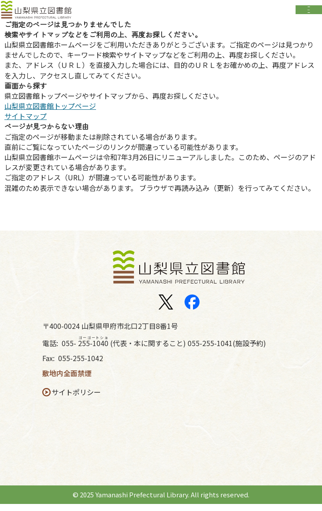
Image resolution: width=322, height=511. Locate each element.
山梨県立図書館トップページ (50, 113)
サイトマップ (25, 123)
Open (309, 12)
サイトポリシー (79, 399)
